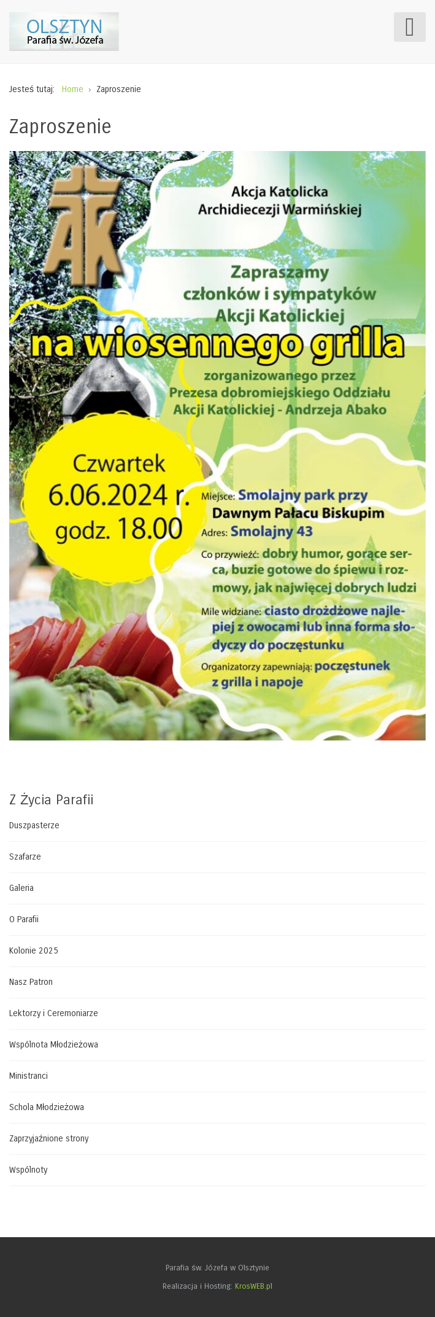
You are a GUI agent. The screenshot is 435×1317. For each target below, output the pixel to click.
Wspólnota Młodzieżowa (53, 1044)
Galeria (21, 888)
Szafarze (25, 857)
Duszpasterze (34, 826)
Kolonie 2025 (33, 951)
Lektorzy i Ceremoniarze (53, 1013)
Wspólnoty (28, 1170)
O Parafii (24, 919)
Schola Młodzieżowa (46, 1107)
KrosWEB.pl (253, 1286)
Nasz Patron (31, 982)
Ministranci (28, 1076)
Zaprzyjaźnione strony (48, 1138)
